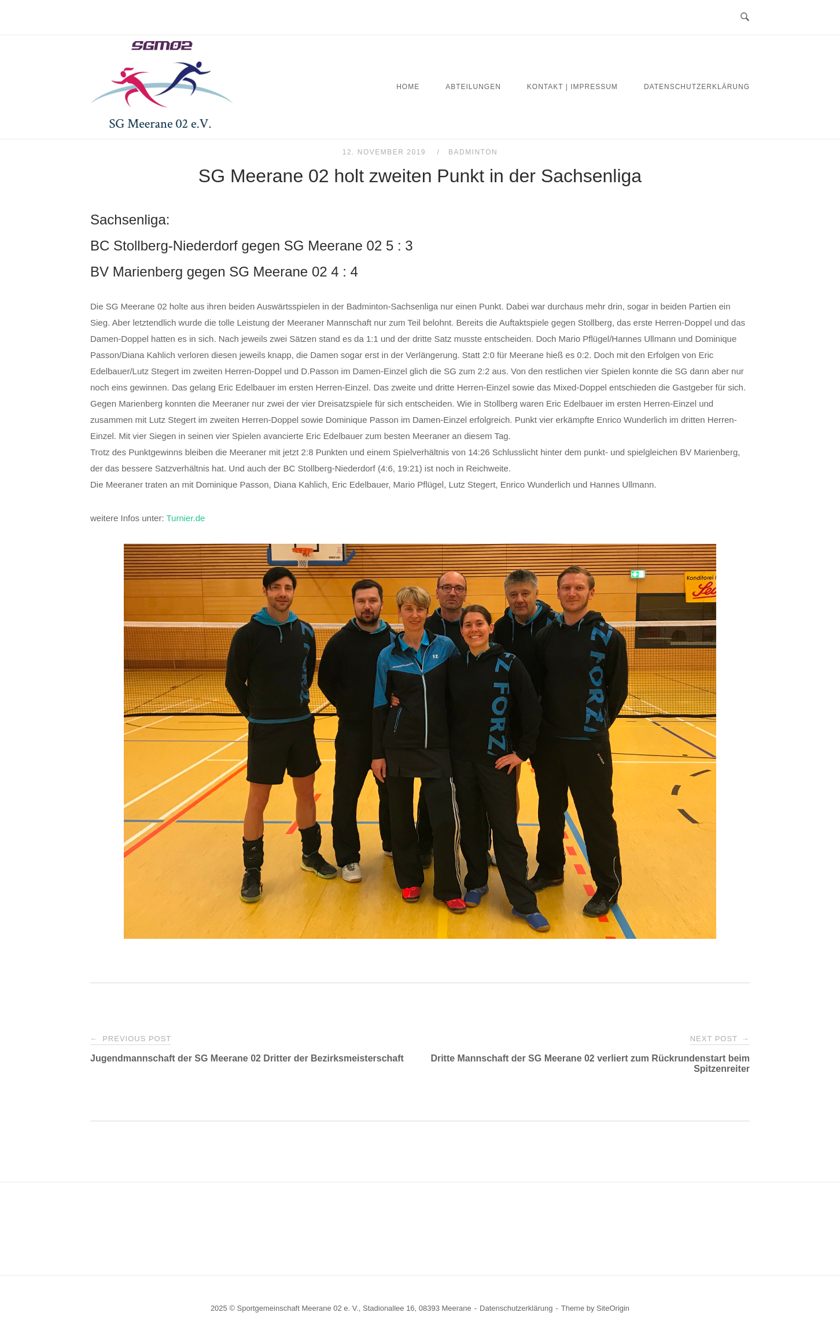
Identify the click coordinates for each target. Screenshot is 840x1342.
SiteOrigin (612, 1308)
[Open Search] (745, 17)
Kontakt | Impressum (572, 87)
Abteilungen (473, 87)
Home (407, 87)
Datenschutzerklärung (697, 87)
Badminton (473, 152)
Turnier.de (185, 518)
